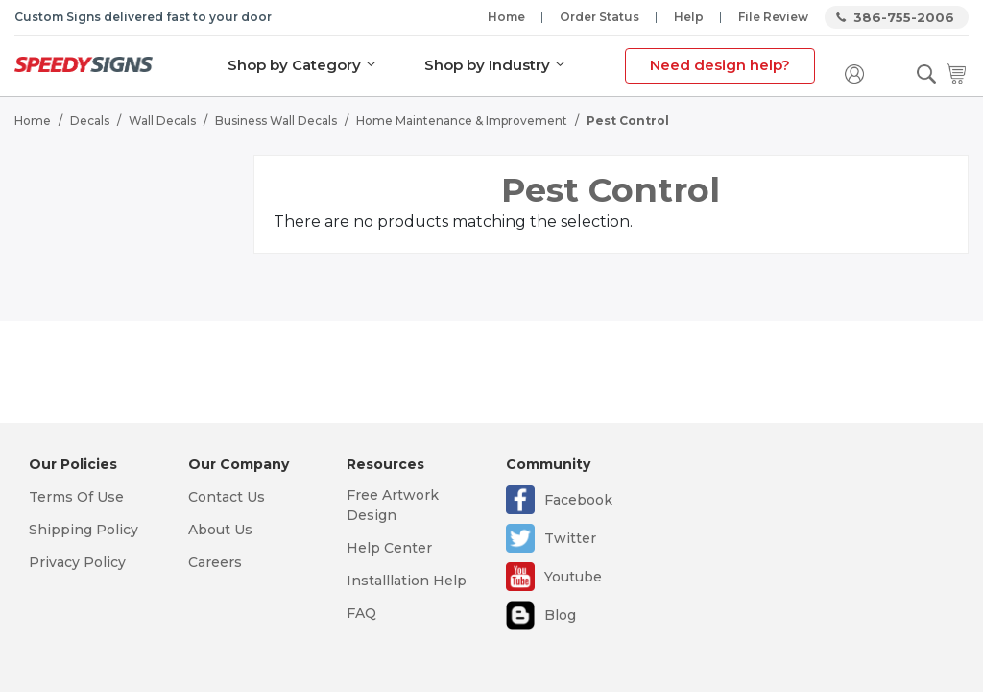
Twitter (570, 538)
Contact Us (226, 497)
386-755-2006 (903, 17)
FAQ (361, 613)
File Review (773, 17)
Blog (560, 615)
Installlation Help (407, 580)
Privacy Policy (77, 562)
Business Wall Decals (276, 120)
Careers (215, 562)
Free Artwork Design (393, 505)
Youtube (573, 576)
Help (689, 17)
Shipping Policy (83, 529)
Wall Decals (162, 120)
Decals (89, 120)
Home (506, 17)
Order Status (599, 17)
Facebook (578, 499)
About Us (220, 529)
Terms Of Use (76, 497)
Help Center (389, 547)
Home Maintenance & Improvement (461, 120)
